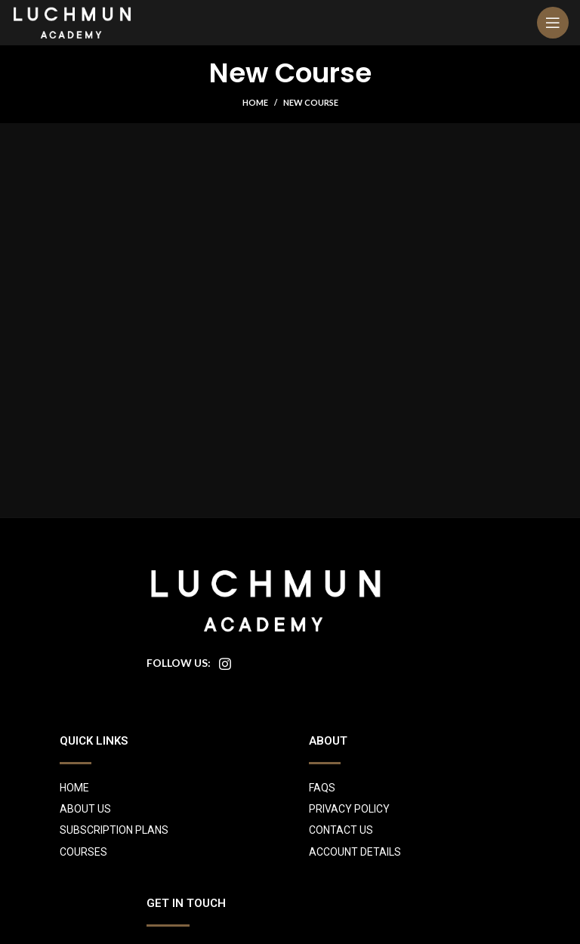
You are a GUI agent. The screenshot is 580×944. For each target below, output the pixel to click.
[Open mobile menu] (552, 23)
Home (255, 102)
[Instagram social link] (225, 663)
